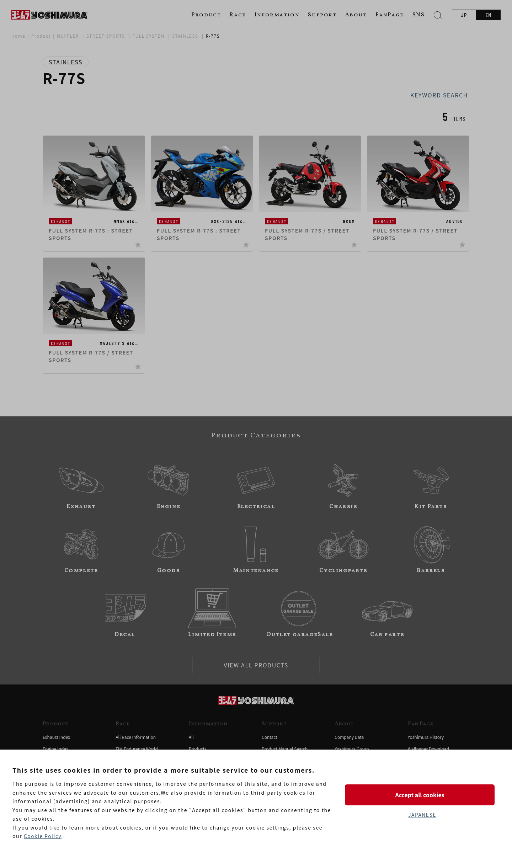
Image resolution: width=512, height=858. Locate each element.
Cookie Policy (43, 836)
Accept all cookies (422, 794)
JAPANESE (422, 815)
